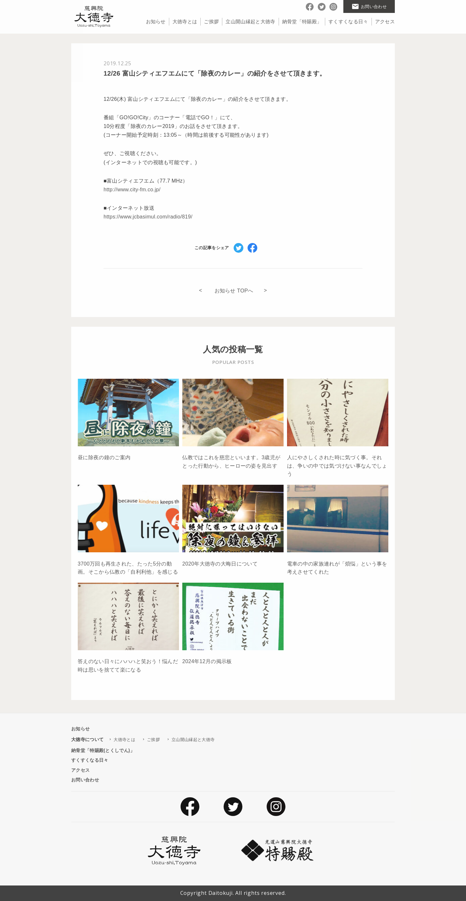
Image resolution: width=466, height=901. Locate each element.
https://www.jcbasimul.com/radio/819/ (148, 216)
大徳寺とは (184, 21)
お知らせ (156, 21)
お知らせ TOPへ (234, 290)
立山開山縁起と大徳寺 (250, 21)
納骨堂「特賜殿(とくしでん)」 (103, 750)
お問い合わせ (85, 779)
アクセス (385, 21)
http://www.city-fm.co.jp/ (132, 189)
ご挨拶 (211, 21)
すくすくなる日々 (348, 21)
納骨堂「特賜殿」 (302, 21)
